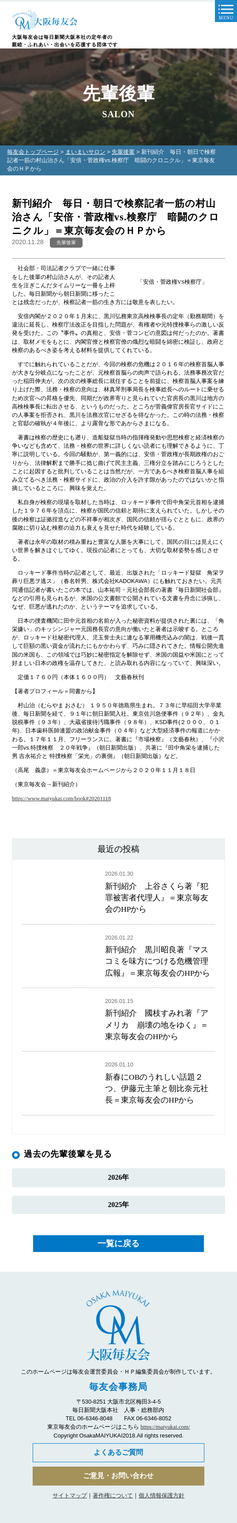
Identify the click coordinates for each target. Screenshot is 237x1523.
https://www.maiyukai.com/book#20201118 (61, 798)
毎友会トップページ (33, 152)
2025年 (118, 1204)
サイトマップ (70, 1495)
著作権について (113, 1495)
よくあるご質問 (118, 1452)
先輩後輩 (123, 152)
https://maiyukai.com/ (165, 1427)
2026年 (118, 1177)
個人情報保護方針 (161, 1495)
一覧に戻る (118, 1243)
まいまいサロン (85, 152)
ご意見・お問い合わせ (118, 1475)
